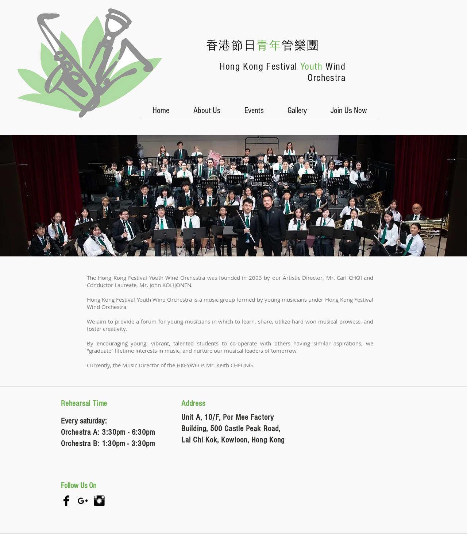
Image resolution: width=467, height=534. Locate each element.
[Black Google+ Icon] (82, 500)
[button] (206, 113)
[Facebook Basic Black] (66, 500)
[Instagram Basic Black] (99, 500)
